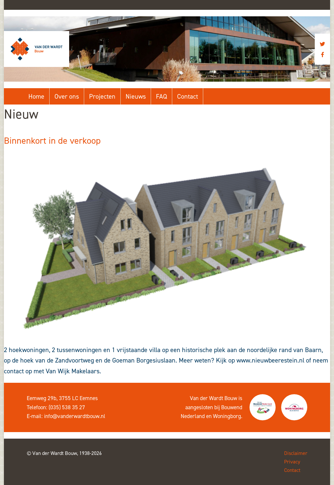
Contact (187, 96)
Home (36, 96)
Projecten (102, 96)
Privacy (292, 461)
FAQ (161, 96)
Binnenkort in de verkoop (52, 141)
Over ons (66, 96)
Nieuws (136, 96)
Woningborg (227, 416)
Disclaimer (295, 453)
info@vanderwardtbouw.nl (74, 416)
